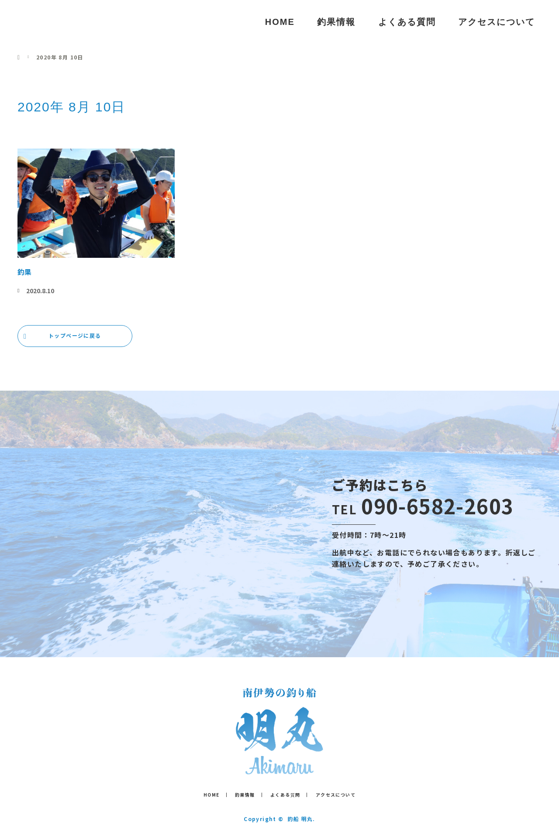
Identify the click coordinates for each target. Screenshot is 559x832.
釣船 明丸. (301, 818)
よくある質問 (407, 22)
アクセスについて (496, 22)
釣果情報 (336, 22)
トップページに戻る (74, 335)
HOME (280, 22)
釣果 (24, 272)
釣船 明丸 (52, 22)
